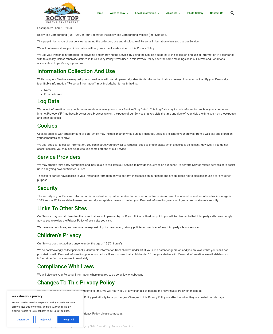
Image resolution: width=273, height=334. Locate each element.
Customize (23, 319)
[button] (232, 13)
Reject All (45, 319)
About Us (173, 13)
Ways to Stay (119, 13)
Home (99, 13)
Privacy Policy (103, 326)
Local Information (147, 13)
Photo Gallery (195, 13)
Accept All (68, 319)
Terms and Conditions (122, 326)
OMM (92, 326)
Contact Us (216, 13)
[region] (45, 309)
